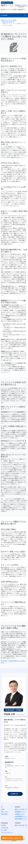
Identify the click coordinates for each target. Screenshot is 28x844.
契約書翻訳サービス (20, 811)
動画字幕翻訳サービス (21, 819)
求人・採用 (4, 830)
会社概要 (3, 825)
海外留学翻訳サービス (21, 816)
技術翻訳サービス (19, 814)
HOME (4, 15)
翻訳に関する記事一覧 (8, 22)
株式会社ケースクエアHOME (8, 20)
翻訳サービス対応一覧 (21, 809)
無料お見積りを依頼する (12, 838)
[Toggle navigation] (25, 15)
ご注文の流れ (4, 827)
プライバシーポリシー (7, 832)
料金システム (4, 811)
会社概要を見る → (15, 793)
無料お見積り (4, 814)
